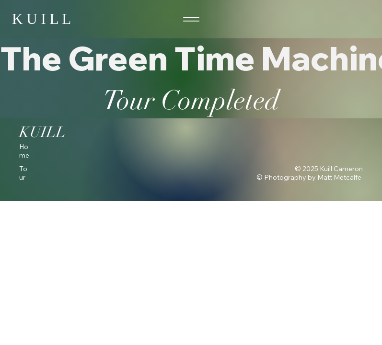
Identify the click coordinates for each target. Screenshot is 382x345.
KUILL (42, 132)
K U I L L (41, 19)
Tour (23, 173)
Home (24, 151)
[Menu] (191, 19)
